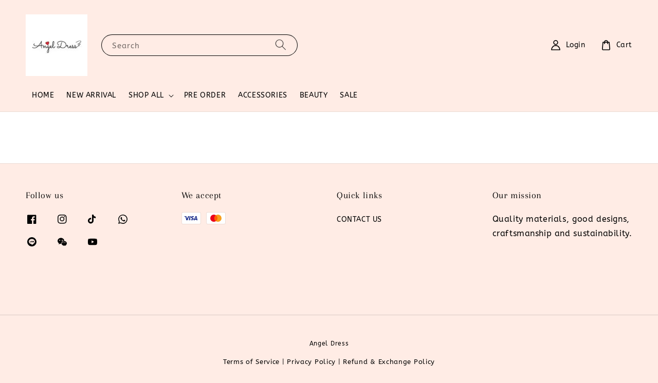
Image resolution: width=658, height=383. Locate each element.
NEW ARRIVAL (91, 95)
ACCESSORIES (262, 95)
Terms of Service (251, 362)
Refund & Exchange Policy (389, 362)
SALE (348, 95)
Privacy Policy (311, 362)
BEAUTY (314, 95)
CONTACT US (359, 219)
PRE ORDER (205, 95)
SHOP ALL (146, 95)
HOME (43, 95)
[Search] (280, 45)
